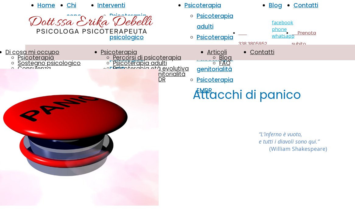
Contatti (305, 5)
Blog (275, 5)
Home (46, 5)
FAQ (224, 63)
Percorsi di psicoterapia (147, 58)
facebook (282, 22)
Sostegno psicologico (49, 63)
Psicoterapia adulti (140, 63)
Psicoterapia (36, 58)
